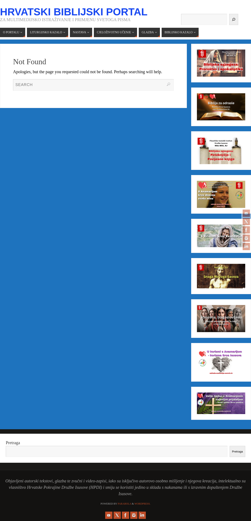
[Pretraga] (233, 19)
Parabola (124, 503)
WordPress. (142, 503)
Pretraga (13, 442)
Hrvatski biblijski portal (74, 12)
